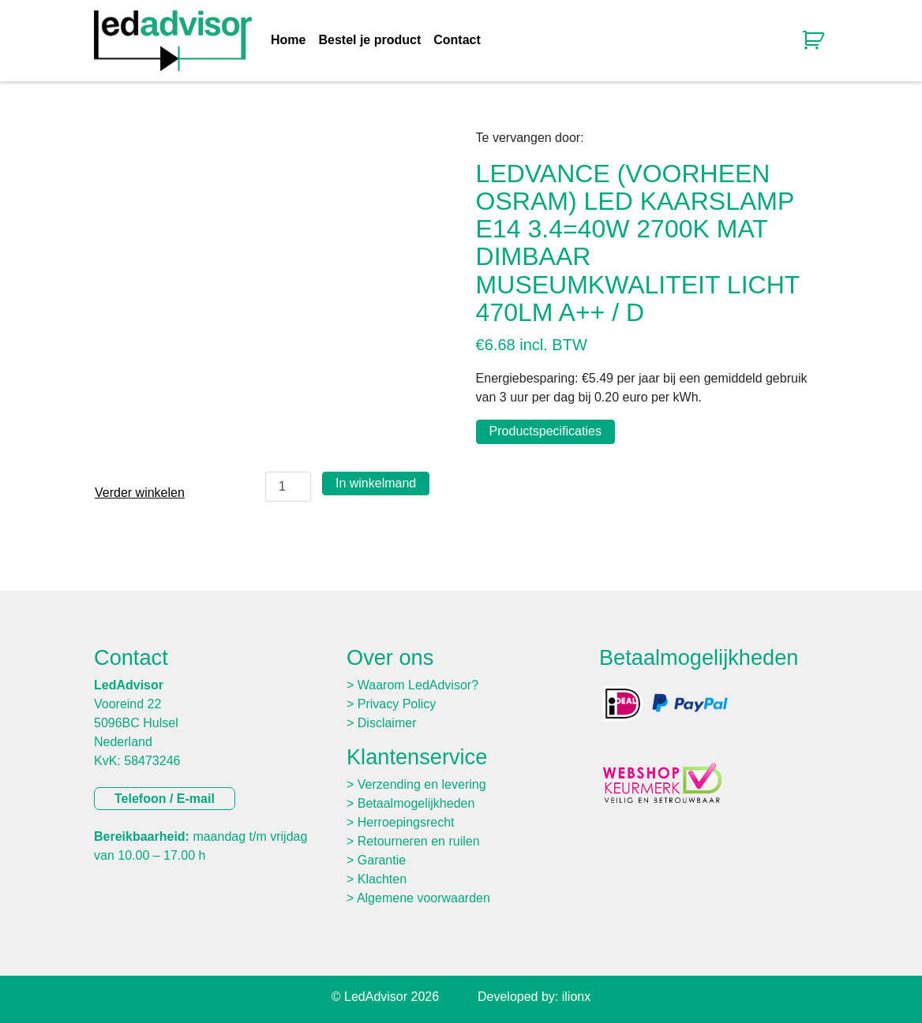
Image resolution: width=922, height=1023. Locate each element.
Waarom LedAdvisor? (418, 685)
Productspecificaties (545, 431)
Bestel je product (369, 40)
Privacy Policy (397, 704)
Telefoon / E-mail (164, 798)
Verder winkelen (140, 492)
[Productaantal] (288, 487)
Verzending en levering (422, 784)
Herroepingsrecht (406, 822)
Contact (457, 40)
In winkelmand (375, 483)
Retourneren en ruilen (419, 841)
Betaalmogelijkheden (416, 803)
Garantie (382, 860)
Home (288, 40)
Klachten (382, 879)
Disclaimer (387, 723)
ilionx (576, 996)
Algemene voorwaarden (423, 898)
